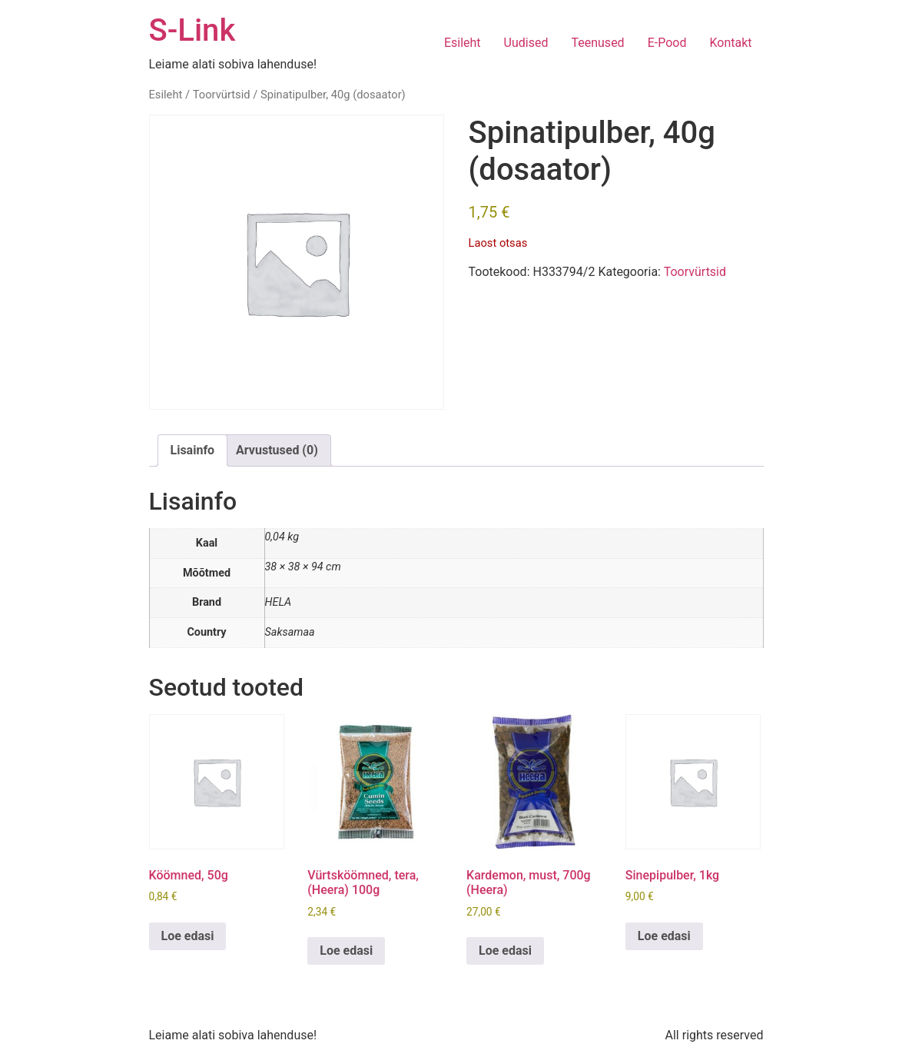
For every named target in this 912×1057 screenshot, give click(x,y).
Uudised (526, 42)
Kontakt (730, 42)
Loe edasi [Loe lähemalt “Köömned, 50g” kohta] (187, 936)
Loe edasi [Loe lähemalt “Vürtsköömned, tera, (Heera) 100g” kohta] (346, 950)
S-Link (192, 30)
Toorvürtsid (221, 94)
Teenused (597, 42)
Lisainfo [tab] (193, 450)
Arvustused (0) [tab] (277, 450)
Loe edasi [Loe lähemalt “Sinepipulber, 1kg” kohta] (664, 936)
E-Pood (667, 42)
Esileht (462, 42)
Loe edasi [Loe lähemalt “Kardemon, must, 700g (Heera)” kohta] (505, 950)
